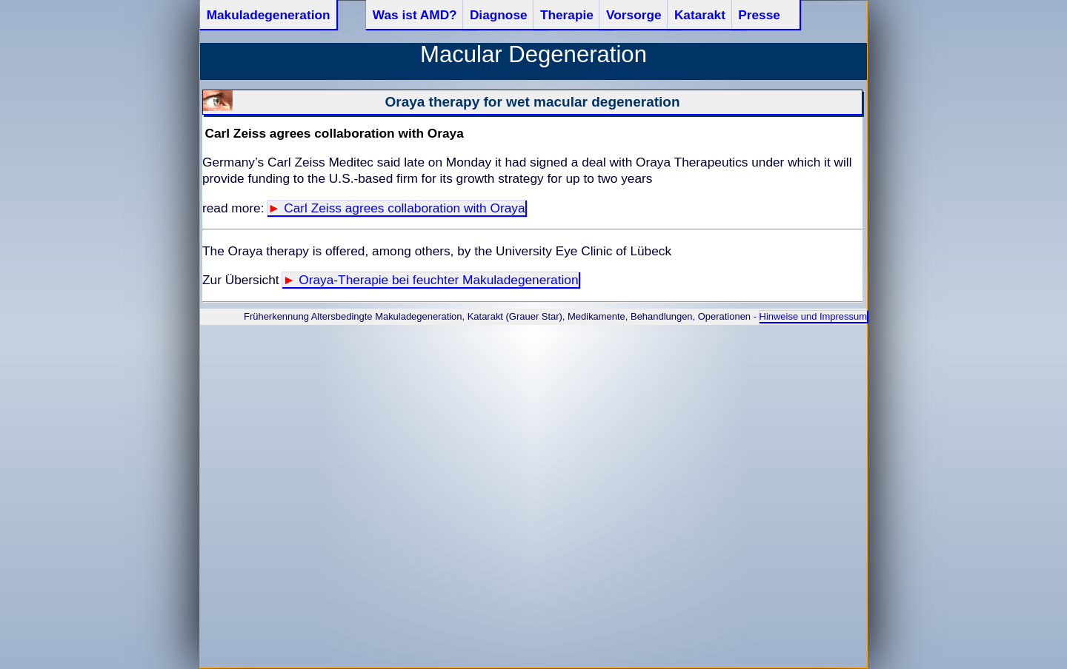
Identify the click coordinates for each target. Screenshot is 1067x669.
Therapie (567, 14)
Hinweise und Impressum (813, 316)
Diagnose (499, 14)
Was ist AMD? (415, 14)
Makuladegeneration (268, 14)
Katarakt (699, 14)
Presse (759, 14)
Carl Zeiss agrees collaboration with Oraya (404, 208)
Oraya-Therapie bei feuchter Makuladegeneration (438, 279)
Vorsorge (634, 14)
